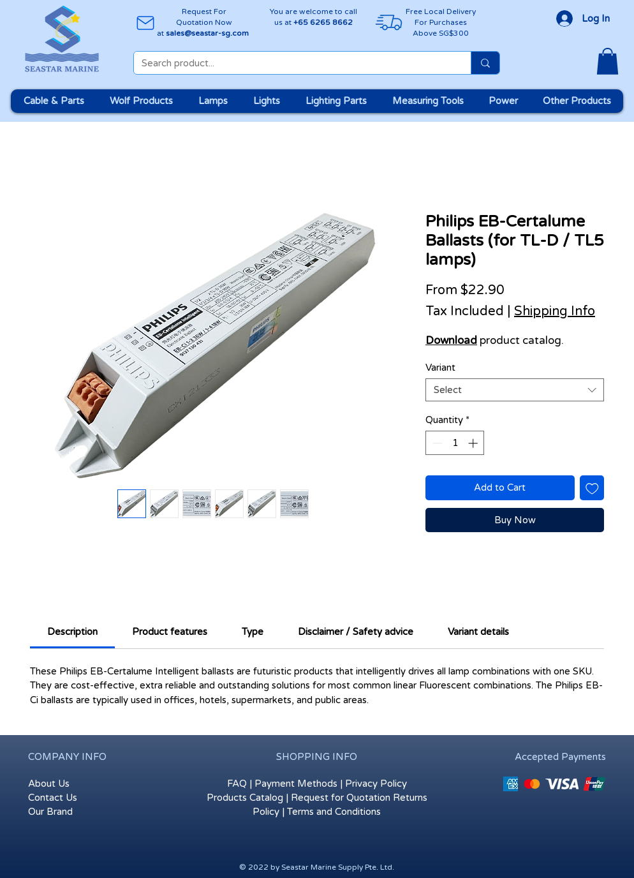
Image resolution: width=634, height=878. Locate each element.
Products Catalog (245, 797)
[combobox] (514, 389)
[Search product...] (293, 63)
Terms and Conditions (334, 811)
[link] (72, 631)
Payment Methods (295, 783)
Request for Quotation (340, 797)
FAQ (237, 783)
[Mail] (145, 22)
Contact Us (52, 797)
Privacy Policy (376, 783)
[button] (607, 61)
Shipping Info (554, 311)
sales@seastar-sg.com (207, 33)
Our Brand (50, 811)
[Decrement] (436, 443)
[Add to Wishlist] (592, 487)
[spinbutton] (455, 443)
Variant (440, 367)
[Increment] (474, 443)
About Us (49, 783)
